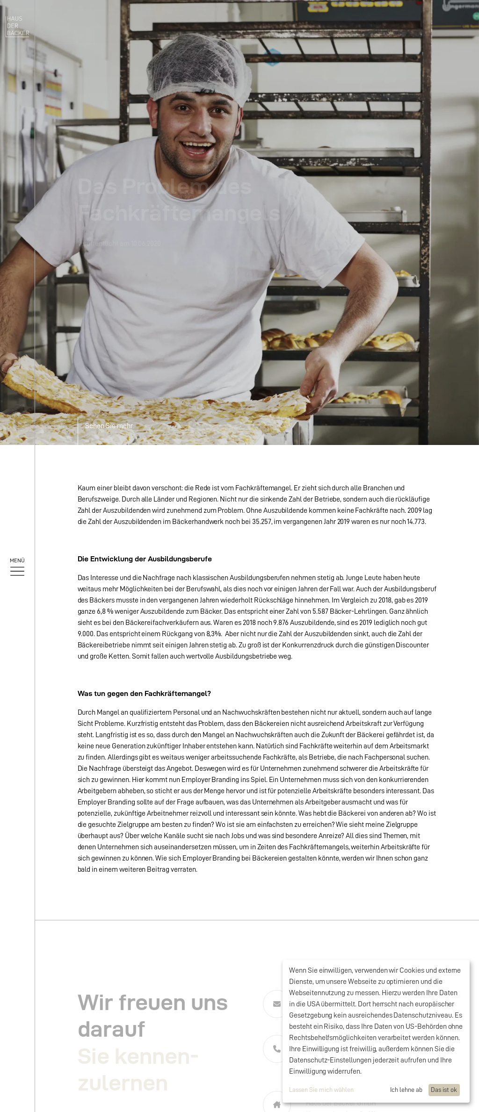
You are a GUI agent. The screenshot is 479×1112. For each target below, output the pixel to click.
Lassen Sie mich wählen (321, 1089)
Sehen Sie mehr (109, 426)
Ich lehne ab (406, 1089)
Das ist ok (444, 1089)
